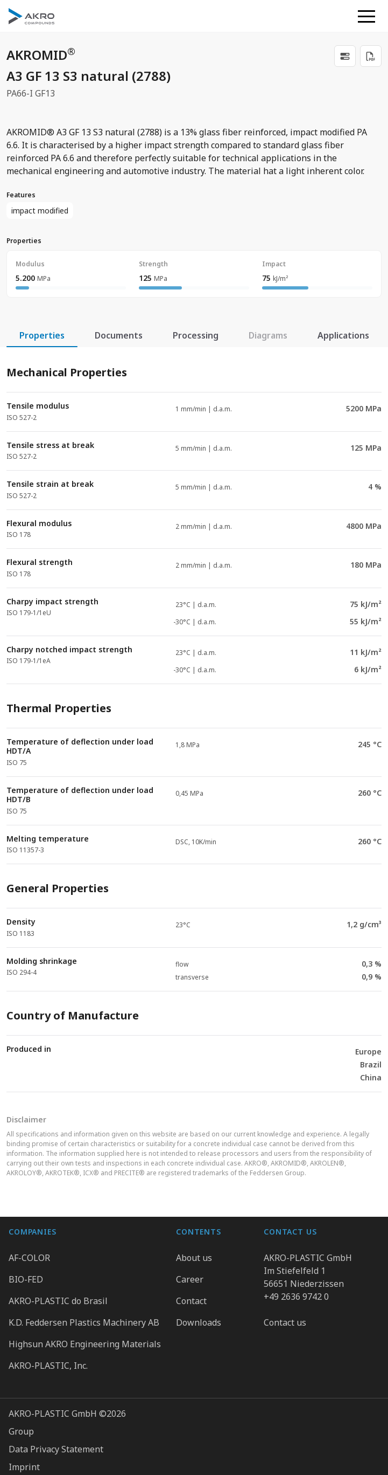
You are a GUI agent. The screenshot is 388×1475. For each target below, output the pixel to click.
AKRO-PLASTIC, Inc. (48, 1365)
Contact (191, 1301)
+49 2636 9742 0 (296, 1296)
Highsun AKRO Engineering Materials (85, 1344)
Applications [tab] (343, 335)
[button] (366, 16)
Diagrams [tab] (268, 335)
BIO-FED (26, 1279)
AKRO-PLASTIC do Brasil (58, 1301)
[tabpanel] (194, 719)
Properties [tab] (42, 335)
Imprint (24, 1467)
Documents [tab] (119, 335)
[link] (345, 56)
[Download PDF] (371, 56)
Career (189, 1279)
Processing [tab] (195, 335)
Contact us (285, 1322)
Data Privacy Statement (56, 1449)
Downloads (198, 1322)
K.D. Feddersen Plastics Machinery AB (84, 1322)
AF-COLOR (29, 1258)
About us (194, 1258)
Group (21, 1431)
